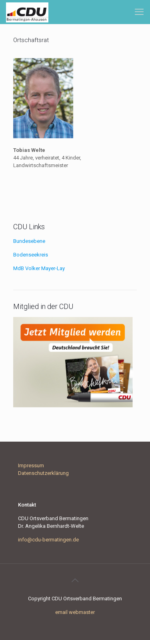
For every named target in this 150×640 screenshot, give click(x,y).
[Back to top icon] (75, 580)
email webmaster (75, 612)
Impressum (31, 465)
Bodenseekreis (30, 255)
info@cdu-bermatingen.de (48, 540)
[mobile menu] (139, 12)
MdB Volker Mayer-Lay (39, 268)
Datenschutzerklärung (43, 473)
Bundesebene (29, 241)
